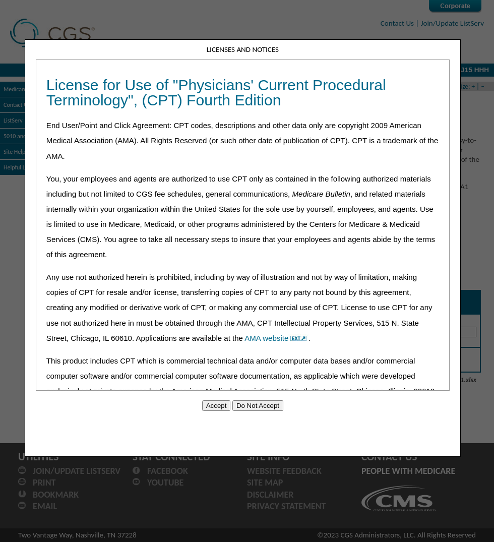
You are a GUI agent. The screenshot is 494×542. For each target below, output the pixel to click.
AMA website (276, 338)
